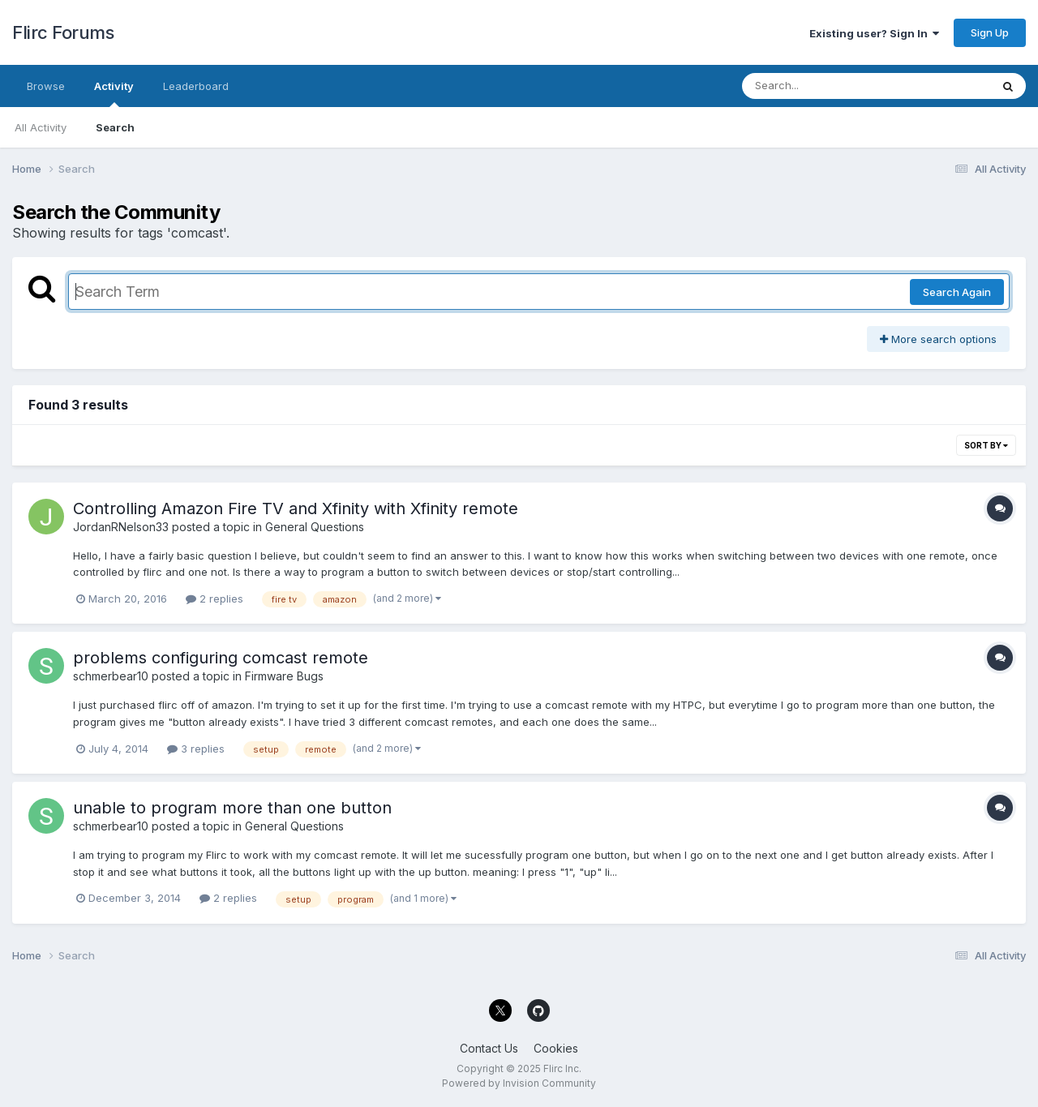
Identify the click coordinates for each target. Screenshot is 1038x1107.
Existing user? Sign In (874, 33)
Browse (46, 85)
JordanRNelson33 (121, 527)
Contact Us (489, 1048)
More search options (938, 339)
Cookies (556, 1048)
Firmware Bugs (284, 676)
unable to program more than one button (232, 807)
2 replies (214, 598)
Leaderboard (196, 85)
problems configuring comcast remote (220, 657)
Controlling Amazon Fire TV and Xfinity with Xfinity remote (295, 508)
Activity (114, 93)
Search (115, 127)
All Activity (40, 127)
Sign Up (990, 32)
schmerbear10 (110, 676)
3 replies (196, 748)
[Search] (822, 86)
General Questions (314, 527)
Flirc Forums (63, 32)
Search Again (957, 291)
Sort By (986, 445)
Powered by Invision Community (519, 1083)
